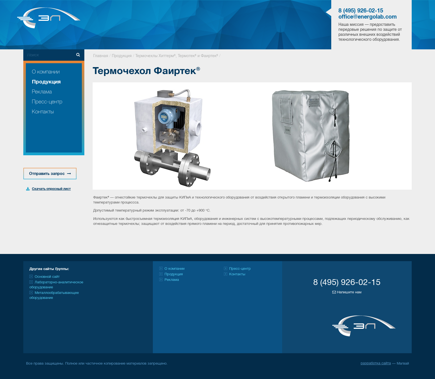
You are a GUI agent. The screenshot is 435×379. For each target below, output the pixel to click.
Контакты (43, 112)
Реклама (42, 92)
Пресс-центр (47, 102)
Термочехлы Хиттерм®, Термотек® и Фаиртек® (176, 56)
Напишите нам (346, 292)
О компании (46, 72)
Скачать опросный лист (51, 188)
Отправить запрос (50, 174)
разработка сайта (376, 363)
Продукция (46, 82)
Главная (100, 56)
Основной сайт (47, 277)
